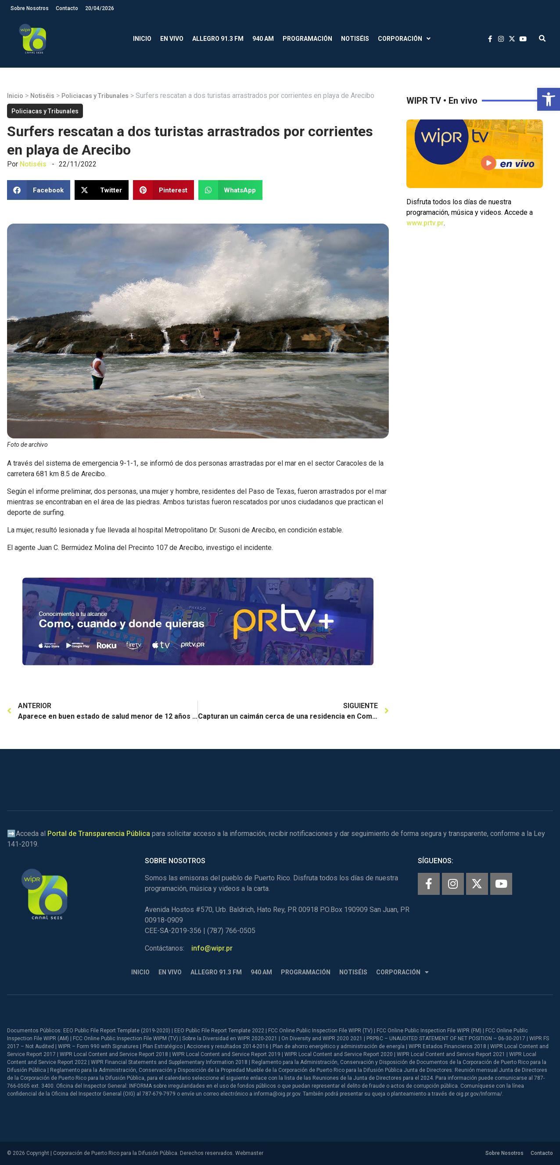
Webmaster (249, 1153)
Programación (307, 38)
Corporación (404, 38)
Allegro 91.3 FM (218, 38)
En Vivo (171, 38)
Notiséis (355, 38)
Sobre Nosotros (30, 8)
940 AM (263, 38)
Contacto (67, 8)
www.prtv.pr (425, 223)
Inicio (142, 38)
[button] (548, 99)
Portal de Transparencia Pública (98, 833)
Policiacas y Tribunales (95, 95)
